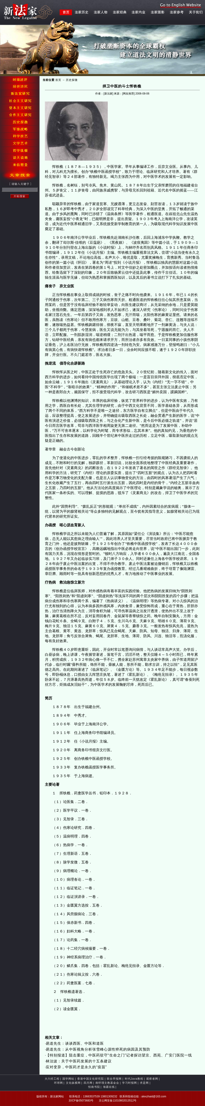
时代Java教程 (134, 1078)
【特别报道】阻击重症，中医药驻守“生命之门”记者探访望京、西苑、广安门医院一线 (119, 1055)
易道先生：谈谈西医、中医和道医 (75, 1043)
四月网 (88, 1082)
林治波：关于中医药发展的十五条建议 (79, 1061)
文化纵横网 (73, 1082)
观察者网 (152, 1078)
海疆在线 (109, 1087)
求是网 (144, 1082)
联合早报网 (114, 1078)
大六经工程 (52, 1078)
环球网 (58, 1082)
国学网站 (68, 1078)
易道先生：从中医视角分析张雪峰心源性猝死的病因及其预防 (98, 1049)
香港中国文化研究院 (90, 1078)
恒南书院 (94, 1087)
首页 (58, 80)
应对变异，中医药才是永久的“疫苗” (76, 1067)
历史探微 (72, 80)
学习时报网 (129, 1082)
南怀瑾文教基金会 (107, 1082)
